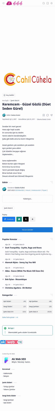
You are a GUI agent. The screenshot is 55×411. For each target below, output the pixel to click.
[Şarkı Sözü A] (19, 259)
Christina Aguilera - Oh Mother (18, 288)
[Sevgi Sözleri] (14, 306)
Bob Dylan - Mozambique (16, 279)
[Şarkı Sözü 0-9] (14, 312)
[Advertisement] (27, 36)
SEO (16, 190)
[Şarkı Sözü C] (19, 285)
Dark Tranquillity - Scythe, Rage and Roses (23, 248)
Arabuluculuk (36, 190)
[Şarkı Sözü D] (19, 244)
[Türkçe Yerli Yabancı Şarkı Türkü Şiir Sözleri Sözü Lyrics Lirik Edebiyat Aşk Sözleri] (14, 3)
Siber (19, 190)
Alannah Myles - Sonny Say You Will (20, 262)
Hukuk (28, 190)
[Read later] (43, 115)
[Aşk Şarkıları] (40, 301)
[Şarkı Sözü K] (8, 208)
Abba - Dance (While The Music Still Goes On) (24, 271)
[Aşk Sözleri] (14, 301)
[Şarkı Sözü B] (19, 276)
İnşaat (44, 190)
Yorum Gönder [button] (27, 230)
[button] (3, 3)
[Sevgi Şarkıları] (40, 306)
